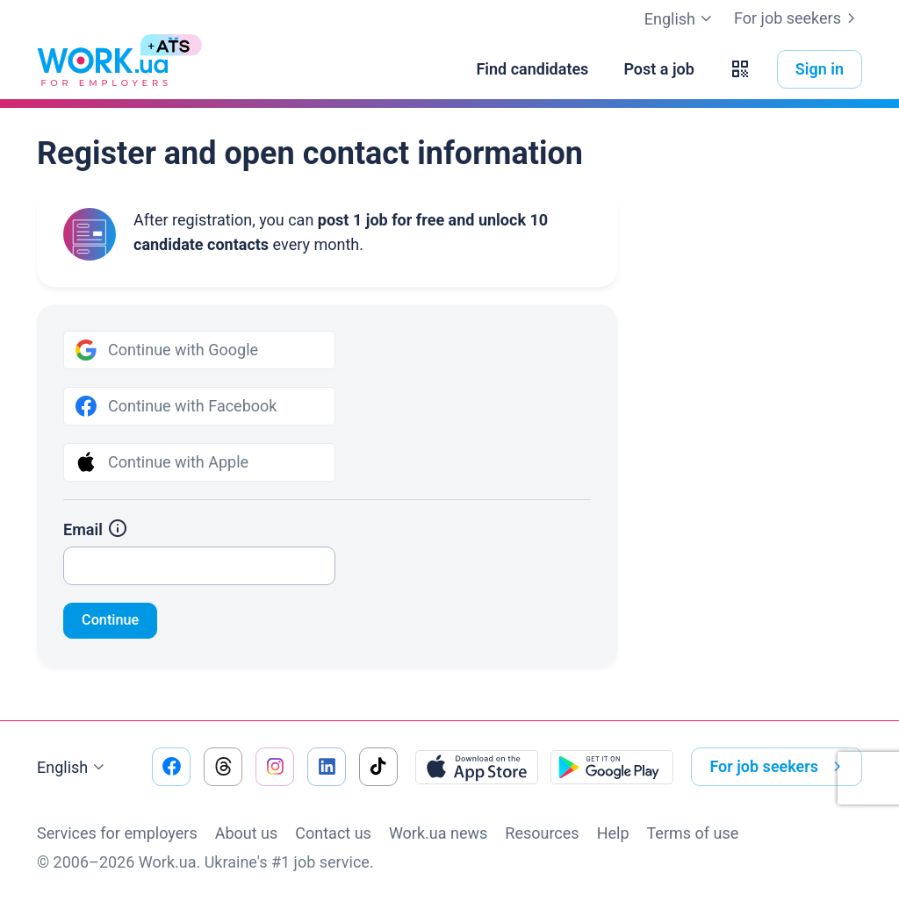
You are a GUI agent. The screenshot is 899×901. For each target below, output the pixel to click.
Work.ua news (438, 833)
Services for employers (117, 833)
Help (613, 833)
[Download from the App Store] (476, 766)
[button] (740, 69)
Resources (542, 833)
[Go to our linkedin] (326, 766)
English (73, 767)
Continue (114, 621)
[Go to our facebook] (171, 766)
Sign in (819, 69)
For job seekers (798, 18)
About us (246, 833)
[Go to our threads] (223, 766)
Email (95, 529)
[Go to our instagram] (274, 766)
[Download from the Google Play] (611, 766)
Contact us (333, 833)
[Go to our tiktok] (378, 766)
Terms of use (693, 833)
